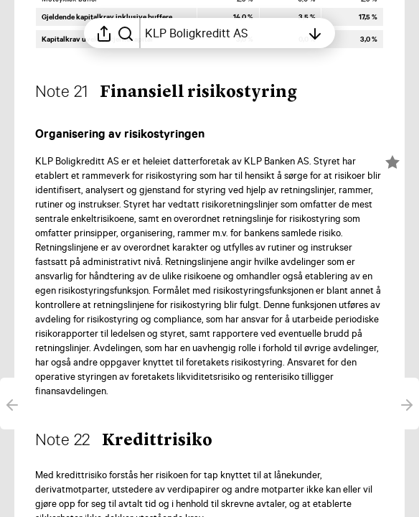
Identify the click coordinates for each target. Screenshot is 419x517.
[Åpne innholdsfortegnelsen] (223, 33)
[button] (177, 93)
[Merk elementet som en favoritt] (392, 162)
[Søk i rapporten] (125, 33)
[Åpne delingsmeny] (104, 33)
